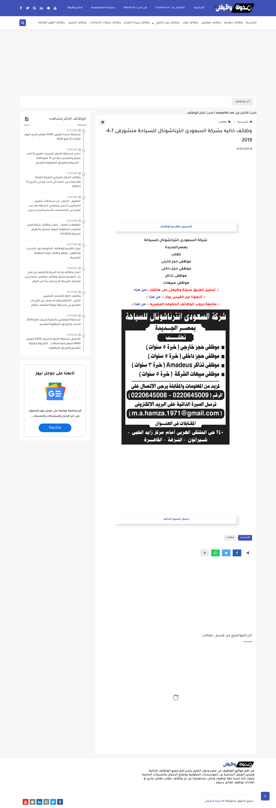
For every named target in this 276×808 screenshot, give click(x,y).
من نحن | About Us (135, 7)
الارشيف (198, 7)
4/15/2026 (72, 244)
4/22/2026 (72, 291)
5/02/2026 (72, 220)
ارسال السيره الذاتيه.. (175, 519)
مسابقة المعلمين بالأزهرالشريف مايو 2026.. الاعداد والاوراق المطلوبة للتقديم (53, 322)
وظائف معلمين (211, 22)
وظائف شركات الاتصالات (105, 22)
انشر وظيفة (75, 7)
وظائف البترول (77, 22)
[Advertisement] (138, 62)
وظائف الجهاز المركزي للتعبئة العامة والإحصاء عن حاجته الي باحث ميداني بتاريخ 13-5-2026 (53, 182)
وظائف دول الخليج (167, 22)
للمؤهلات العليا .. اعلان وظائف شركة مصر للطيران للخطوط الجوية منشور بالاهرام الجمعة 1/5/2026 (54, 230)
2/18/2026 (72, 196)
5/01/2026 (72, 315)
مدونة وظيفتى (213, 801)
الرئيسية (251, 22)
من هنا (140, 290)
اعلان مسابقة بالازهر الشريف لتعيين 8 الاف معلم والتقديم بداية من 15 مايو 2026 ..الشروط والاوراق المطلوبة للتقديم (54, 158)
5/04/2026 (72, 268)
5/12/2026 (72, 130)
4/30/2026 (72, 334)
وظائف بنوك (190, 22)
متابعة (55, 428)
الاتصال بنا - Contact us (170, 7)
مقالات (224, 122)
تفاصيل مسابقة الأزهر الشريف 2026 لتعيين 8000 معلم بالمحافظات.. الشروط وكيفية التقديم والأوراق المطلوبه (53, 344)
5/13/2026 (72, 173)
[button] (237, 552)
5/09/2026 (72, 149)
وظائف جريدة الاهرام (137, 22)
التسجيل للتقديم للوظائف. (175, 227)
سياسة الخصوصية (103, 7)
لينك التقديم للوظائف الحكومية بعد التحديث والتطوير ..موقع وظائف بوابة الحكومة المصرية (53, 253)
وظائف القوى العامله (51, 22)
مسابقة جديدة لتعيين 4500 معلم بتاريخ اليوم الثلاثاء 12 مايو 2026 (53, 137)
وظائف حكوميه (233, 22)
